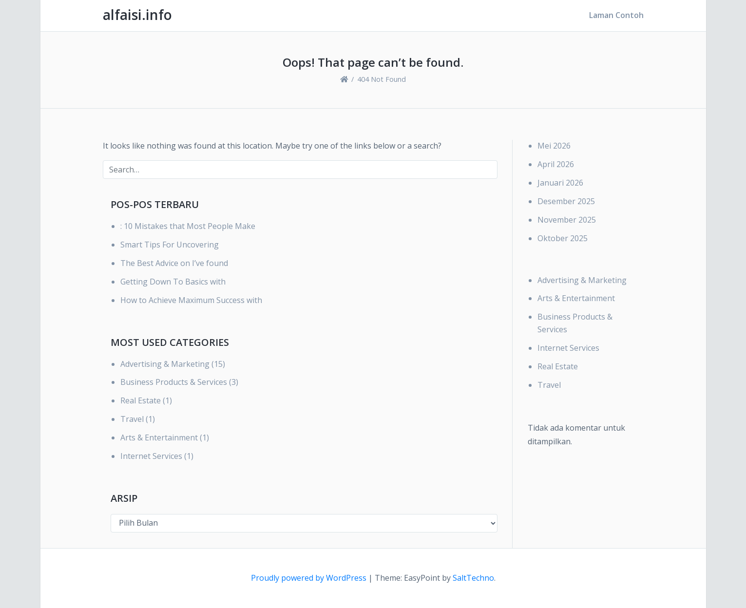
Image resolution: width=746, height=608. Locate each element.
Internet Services (151, 456)
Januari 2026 (560, 182)
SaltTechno (473, 577)
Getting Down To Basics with (173, 281)
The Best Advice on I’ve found (174, 263)
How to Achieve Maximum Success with (191, 300)
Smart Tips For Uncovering (169, 244)
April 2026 (555, 164)
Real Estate (140, 400)
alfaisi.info (137, 14)
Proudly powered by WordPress (309, 577)
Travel (132, 419)
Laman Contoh (616, 15)
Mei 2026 (554, 145)
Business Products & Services (173, 382)
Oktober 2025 (562, 238)
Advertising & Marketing (165, 364)
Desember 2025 (566, 201)
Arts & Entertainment (159, 437)
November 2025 (566, 219)
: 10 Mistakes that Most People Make (187, 226)
